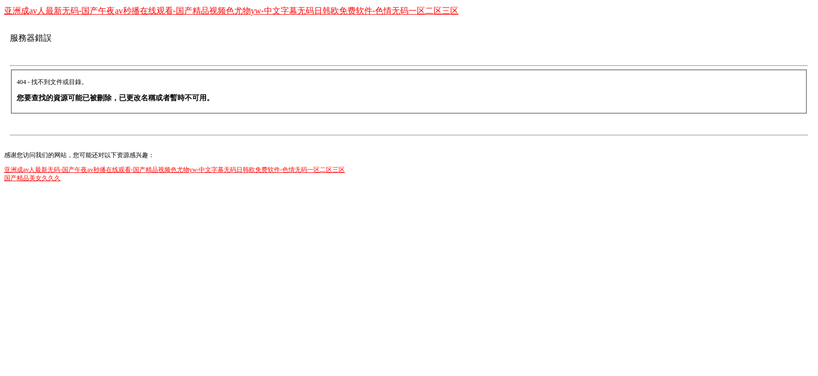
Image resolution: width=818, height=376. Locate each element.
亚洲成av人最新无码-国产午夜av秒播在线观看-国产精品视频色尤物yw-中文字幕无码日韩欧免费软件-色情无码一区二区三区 (231, 10)
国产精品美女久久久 (32, 178)
